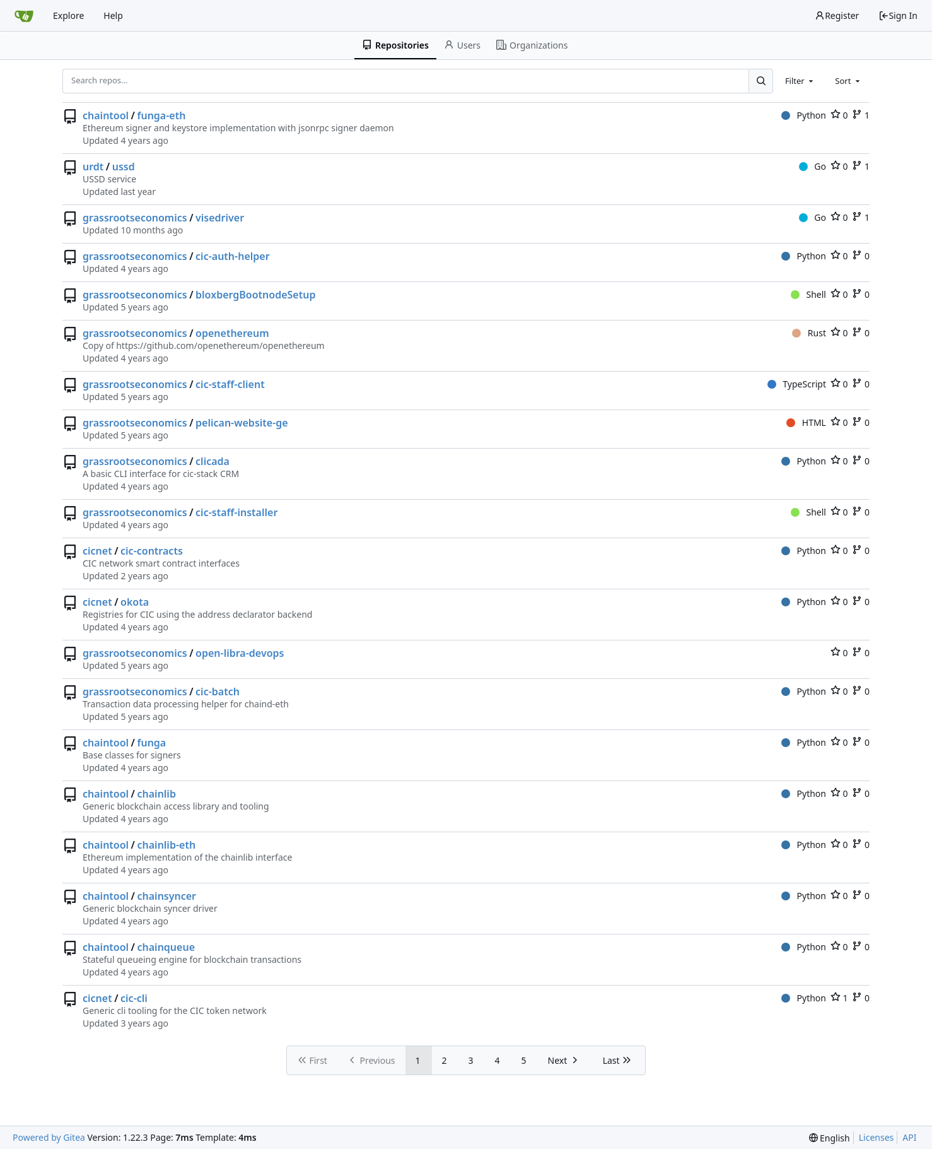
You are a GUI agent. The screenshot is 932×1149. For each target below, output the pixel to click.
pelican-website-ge (241, 422)
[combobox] (800, 81)
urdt (93, 166)
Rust (809, 333)
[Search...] (760, 81)
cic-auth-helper (232, 256)
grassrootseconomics (135, 217)
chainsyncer (167, 896)
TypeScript (796, 384)
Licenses (876, 1137)
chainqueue (166, 947)
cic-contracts (151, 551)
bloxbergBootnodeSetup (255, 294)
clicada (212, 461)
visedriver (219, 217)
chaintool (106, 115)
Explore (68, 15)
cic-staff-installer (236, 512)
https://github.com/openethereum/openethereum (220, 345)
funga (151, 742)
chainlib (156, 793)
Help (113, 15)
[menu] (829, 1138)
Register (837, 15)
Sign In (897, 15)
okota (134, 602)
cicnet (97, 551)
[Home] (24, 15)
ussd (123, 166)
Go (812, 166)
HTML (806, 422)
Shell (808, 294)
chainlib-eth (166, 845)
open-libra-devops (239, 653)
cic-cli (134, 998)
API (909, 1137)
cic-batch (217, 691)
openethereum (232, 333)
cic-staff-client (230, 384)
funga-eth (161, 115)
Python (803, 115)
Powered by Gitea (49, 1137)
